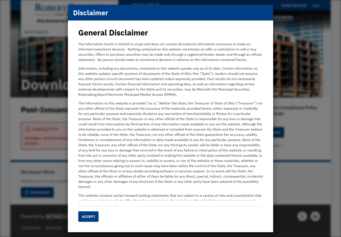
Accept (88, 216)
